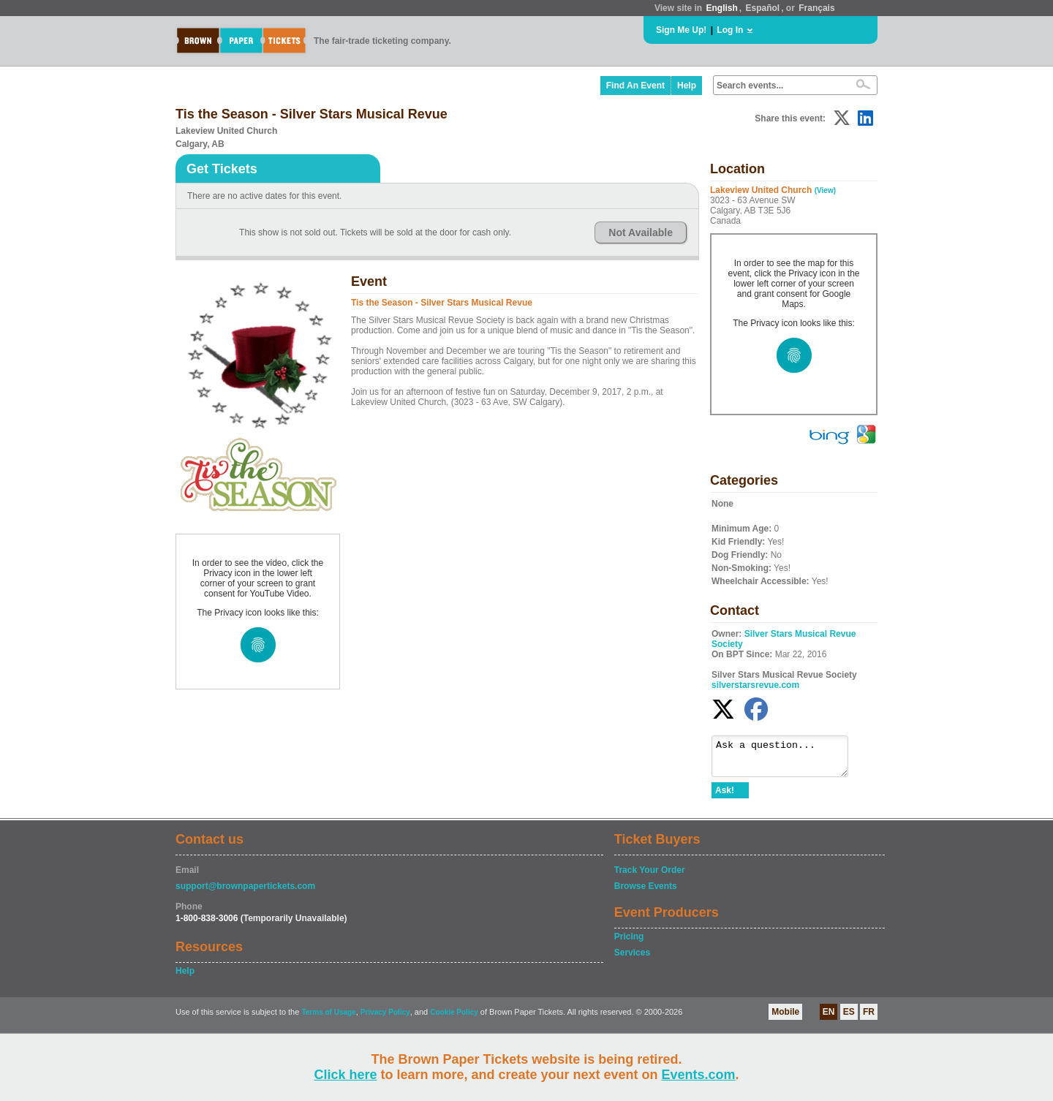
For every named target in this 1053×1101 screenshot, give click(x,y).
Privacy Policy (385, 1019)
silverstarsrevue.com (755, 685)
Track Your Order (649, 876)
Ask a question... (787, 759)
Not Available (640, 232)
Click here (345, 1074)
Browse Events (645, 893)
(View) (825, 190)
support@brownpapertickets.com (245, 893)
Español (763, 8)
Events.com (699, 1074)
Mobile (785, 1018)
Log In (730, 30)
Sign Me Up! (681, 30)
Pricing (629, 943)
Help (686, 85)
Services (632, 959)
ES (849, 1018)
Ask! (724, 797)
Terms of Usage (328, 1019)
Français (816, 8)
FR (869, 1018)
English (721, 8)
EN (829, 1018)
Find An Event (635, 85)
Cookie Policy (454, 1019)
